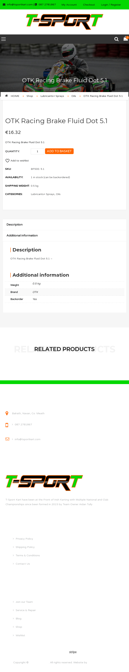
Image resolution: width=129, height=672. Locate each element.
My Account (69, 4)
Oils (73, 96)
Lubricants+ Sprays (52, 96)
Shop (30, 96)
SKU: (8, 169)
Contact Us (23, 563)
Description (14, 224)
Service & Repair (26, 610)
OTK (35, 292)
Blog (18, 618)
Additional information (22, 235)
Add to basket (59, 151)
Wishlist (20, 635)
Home (15, 96)
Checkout (89, 4)
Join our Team (24, 601)
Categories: (14, 194)
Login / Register (111, 4)
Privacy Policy (24, 538)
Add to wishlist (17, 160)
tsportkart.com (39, 662)
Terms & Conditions (28, 555)
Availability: (14, 177)
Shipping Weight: (17, 185)
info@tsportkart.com (27, 439)
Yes (34, 299)
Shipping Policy (25, 547)
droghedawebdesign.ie (102, 662)
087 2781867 (23, 424)
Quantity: (12, 151)
